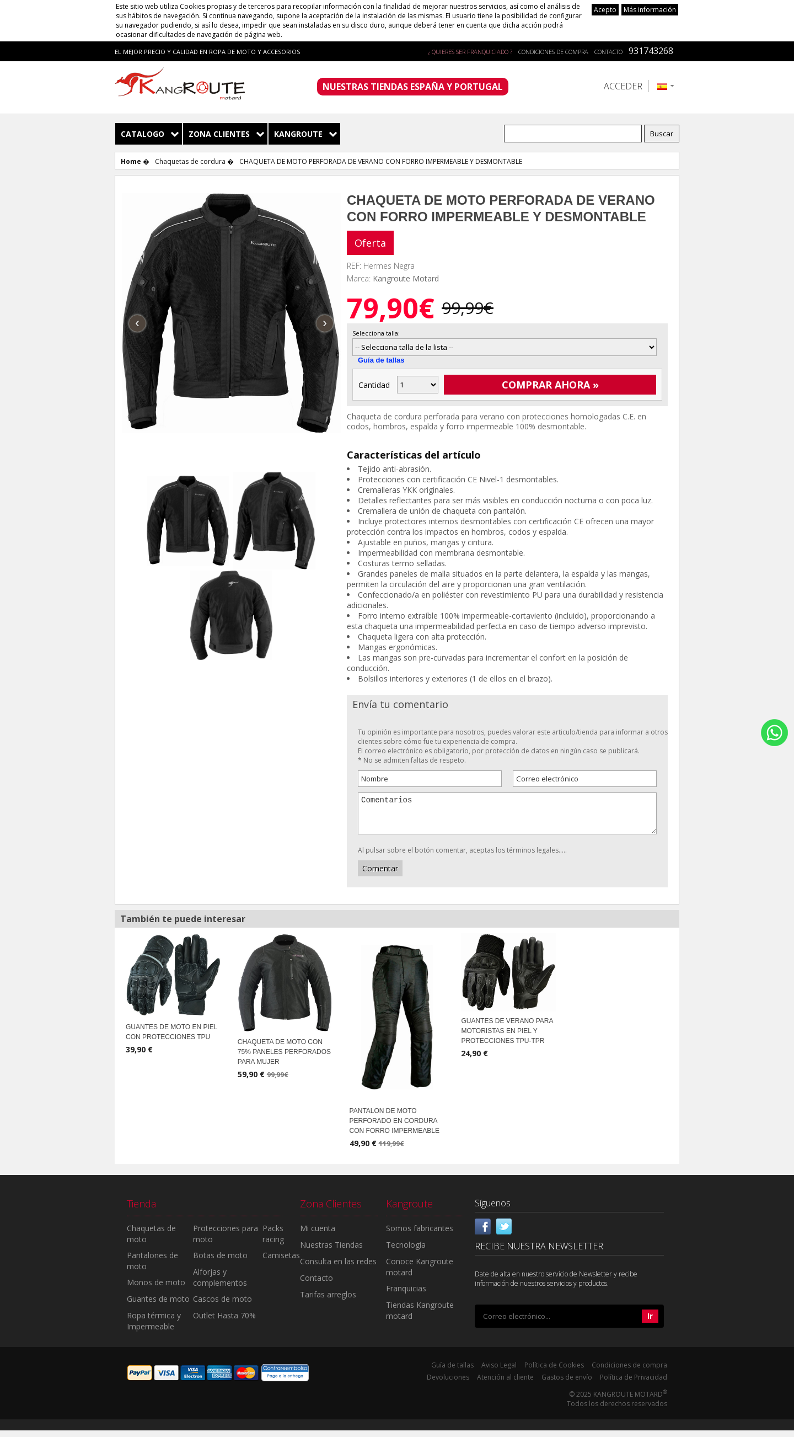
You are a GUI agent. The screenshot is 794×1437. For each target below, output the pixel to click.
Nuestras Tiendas (331, 1251)
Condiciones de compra (553, 51)
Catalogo (142, 134)
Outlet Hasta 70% (224, 1322)
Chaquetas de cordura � (194, 161)
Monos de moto (156, 1289)
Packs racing (273, 1240)
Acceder (623, 86)
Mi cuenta (317, 1235)
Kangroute (298, 134)
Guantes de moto (158, 1305)
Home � (135, 161)
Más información (650, 9)
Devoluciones (448, 1383)
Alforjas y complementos (220, 1284)
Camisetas (281, 1262)
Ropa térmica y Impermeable (154, 1327)
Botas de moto (220, 1262)
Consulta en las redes (338, 1268)
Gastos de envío (566, 1383)
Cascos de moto (222, 1305)
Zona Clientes (219, 134)
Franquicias (406, 1295)
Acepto (605, 9)
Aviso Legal (499, 1371)
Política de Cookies (554, 1371)
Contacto (608, 51)
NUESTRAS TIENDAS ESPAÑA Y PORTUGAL (413, 87)
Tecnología (406, 1251)
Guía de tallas (381, 360)
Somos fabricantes (419, 1235)
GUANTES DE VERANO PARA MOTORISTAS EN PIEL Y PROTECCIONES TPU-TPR (506, 1037)
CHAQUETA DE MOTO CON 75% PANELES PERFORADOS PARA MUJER (284, 1058)
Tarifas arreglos (328, 1301)
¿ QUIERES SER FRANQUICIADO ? (470, 51)
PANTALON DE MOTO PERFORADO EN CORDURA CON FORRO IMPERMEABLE (394, 1127)
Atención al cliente (505, 1383)
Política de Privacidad (633, 1383)
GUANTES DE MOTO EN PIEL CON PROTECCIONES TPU (171, 1038)
